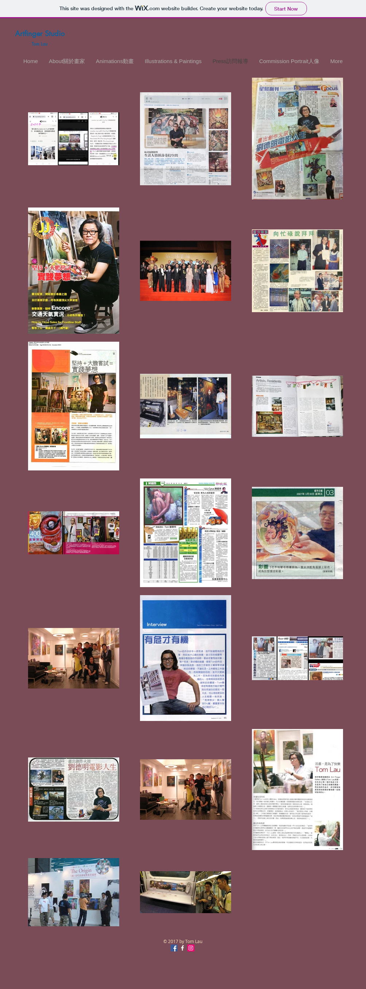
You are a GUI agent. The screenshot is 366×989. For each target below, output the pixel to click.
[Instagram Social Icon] (190, 948)
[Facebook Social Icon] (174, 948)
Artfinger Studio (40, 33)
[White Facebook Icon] (182, 948)
